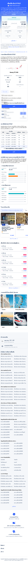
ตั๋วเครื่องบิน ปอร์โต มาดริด (6, 476)
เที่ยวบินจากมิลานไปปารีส (6, 358)
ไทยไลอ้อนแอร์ (4, 462)
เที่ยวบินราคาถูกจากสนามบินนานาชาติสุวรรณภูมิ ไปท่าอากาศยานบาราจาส (7, 407)
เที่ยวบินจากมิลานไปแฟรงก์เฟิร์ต (7, 364)
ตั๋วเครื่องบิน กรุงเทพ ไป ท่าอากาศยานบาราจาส (7, 413)
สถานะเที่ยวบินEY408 (18, 494)
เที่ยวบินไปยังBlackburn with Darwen (7, 429)
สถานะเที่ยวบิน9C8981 (5, 432)
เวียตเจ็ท (15, 459)
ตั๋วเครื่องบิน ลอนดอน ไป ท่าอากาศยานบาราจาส (20, 413)
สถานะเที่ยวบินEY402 (18, 500)
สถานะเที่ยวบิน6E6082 (5, 426)
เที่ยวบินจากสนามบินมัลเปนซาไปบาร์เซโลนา (20, 399)
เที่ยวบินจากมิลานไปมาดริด (13, 47)
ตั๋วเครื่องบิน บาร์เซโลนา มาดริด (20, 481)
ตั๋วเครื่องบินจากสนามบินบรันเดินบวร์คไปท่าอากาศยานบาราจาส (20, 405)
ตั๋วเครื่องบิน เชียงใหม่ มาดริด (19, 486)
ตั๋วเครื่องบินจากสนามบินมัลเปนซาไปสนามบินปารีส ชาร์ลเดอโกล (20, 389)
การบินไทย (3, 464)
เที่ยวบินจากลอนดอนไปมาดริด (7, 383)
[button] (26, 1)
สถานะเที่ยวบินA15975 (5, 434)
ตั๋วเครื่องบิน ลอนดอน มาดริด (6, 481)
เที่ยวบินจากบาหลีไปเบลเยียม (19, 421)
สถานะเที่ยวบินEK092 (18, 448)
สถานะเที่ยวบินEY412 (18, 502)
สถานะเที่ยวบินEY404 (5, 497)
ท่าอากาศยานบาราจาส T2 (21, 27)
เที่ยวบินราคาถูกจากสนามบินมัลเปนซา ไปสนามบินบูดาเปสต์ (7, 391)
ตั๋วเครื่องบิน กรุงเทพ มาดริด (19, 483)
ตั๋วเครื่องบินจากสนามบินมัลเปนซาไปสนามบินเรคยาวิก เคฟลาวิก (20, 391)
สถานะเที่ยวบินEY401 (18, 492)
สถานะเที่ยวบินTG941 (5, 448)
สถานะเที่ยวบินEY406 (5, 494)
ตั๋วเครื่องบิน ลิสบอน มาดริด (6, 478)
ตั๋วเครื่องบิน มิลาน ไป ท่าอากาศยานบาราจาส (7, 415)
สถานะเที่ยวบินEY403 (5, 500)
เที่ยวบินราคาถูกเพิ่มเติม (14, 288)
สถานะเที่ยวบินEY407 (18, 497)
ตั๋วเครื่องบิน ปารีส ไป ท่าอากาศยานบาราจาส (20, 415)
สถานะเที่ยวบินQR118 (18, 445)
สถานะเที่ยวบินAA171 (18, 429)
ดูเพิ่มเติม (14, 40)
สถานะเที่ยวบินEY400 (5, 492)
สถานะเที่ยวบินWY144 (18, 453)
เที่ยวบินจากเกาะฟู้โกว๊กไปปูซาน (20, 426)
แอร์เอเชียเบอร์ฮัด (17, 470)
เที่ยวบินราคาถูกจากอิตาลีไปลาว (20, 424)
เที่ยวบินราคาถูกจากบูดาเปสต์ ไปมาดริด (20, 380)
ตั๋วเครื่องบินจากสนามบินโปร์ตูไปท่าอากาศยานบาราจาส (7, 405)
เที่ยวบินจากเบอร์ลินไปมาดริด (6, 375)
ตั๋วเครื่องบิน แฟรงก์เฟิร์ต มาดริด (7, 486)
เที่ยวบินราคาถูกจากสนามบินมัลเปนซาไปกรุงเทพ (7, 399)
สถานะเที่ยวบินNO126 (5, 443)
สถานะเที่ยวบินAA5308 (5, 424)
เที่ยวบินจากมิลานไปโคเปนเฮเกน (7, 366)
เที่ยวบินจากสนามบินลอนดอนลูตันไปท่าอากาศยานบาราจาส (20, 407)
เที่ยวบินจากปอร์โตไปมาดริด (6, 372)
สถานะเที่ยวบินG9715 (5, 453)
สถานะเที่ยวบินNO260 (5, 451)
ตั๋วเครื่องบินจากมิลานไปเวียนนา (20, 364)
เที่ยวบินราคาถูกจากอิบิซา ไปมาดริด (20, 383)
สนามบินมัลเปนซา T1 (5, 27)
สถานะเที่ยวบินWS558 (18, 434)
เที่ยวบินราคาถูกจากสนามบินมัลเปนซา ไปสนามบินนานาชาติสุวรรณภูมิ (7, 389)
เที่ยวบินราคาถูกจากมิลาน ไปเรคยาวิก (7, 356)
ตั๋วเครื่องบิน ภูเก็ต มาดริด (6, 483)
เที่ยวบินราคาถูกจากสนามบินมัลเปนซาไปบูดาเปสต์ (20, 396)
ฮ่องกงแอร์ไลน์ (4, 470)
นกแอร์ (15, 462)
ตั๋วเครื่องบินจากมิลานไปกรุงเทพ (20, 356)
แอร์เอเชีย (3, 459)
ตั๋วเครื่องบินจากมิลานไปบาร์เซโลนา (20, 361)
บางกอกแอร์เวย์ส (17, 467)
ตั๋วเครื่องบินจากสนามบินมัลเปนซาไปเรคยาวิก (20, 394)
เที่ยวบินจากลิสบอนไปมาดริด (19, 377)
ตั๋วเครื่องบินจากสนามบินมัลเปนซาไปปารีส (7, 396)
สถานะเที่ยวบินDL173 (5, 445)
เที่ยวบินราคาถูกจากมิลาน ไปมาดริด (7, 361)
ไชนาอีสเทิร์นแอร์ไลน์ (5, 467)
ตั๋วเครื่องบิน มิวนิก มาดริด (19, 478)
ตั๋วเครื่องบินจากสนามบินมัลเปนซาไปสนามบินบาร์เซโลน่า (7, 394)
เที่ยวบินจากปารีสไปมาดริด (19, 372)
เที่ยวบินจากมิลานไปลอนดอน (19, 366)
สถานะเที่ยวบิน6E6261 (5, 421)
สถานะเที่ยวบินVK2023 (18, 451)
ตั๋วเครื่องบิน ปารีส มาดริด (19, 476)
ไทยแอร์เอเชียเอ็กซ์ (17, 464)
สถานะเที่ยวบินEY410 (5, 502)
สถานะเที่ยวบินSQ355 (18, 443)
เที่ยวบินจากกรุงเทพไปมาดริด (6, 377)
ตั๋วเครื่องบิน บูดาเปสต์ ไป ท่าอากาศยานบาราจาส (20, 410)
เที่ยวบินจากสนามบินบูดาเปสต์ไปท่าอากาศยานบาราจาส (7, 410)
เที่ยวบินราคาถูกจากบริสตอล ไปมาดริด (7, 380)
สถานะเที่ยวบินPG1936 (5, 437)
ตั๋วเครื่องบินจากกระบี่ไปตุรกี (19, 432)
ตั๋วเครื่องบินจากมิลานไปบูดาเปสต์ (20, 358)
